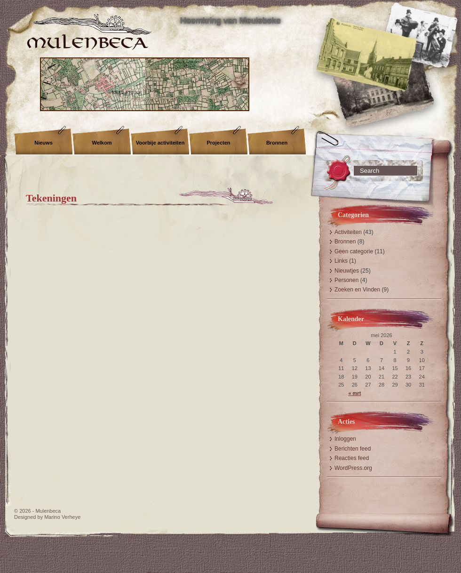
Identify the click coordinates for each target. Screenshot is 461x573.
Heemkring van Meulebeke (230, 20)
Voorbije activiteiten (160, 142)
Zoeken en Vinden (357, 289)
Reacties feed (351, 458)
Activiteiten (348, 232)
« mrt (354, 393)
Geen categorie (353, 251)
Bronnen (276, 142)
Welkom (102, 142)
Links (341, 261)
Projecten (218, 142)
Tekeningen (51, 198)
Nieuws (43, 142)
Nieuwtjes (346, 270)
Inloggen (345, 439)
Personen (346, 280)
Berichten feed (352, 448)
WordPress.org (353, 468)
